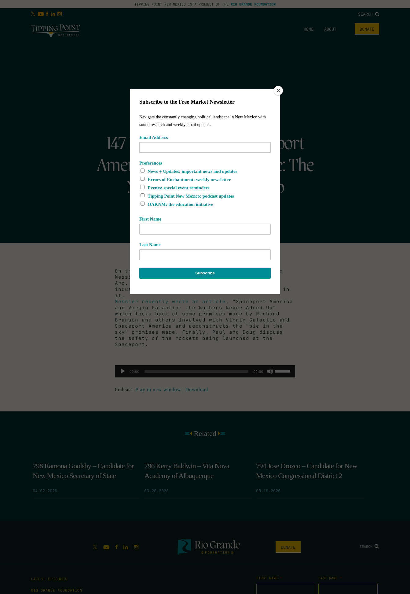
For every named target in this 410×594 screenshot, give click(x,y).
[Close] (278, 90)
